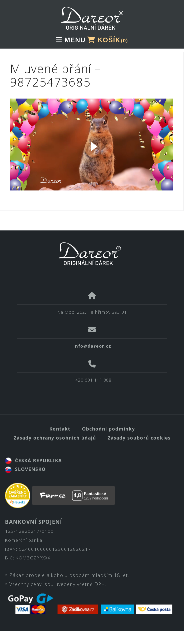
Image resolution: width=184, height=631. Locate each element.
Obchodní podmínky (108, 429)
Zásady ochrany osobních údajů (55, 438)
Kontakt (59, 429)
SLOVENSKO (25, 469)
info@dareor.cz (92, 346)
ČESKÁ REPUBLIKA (33, 460)
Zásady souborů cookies (139, 438)
